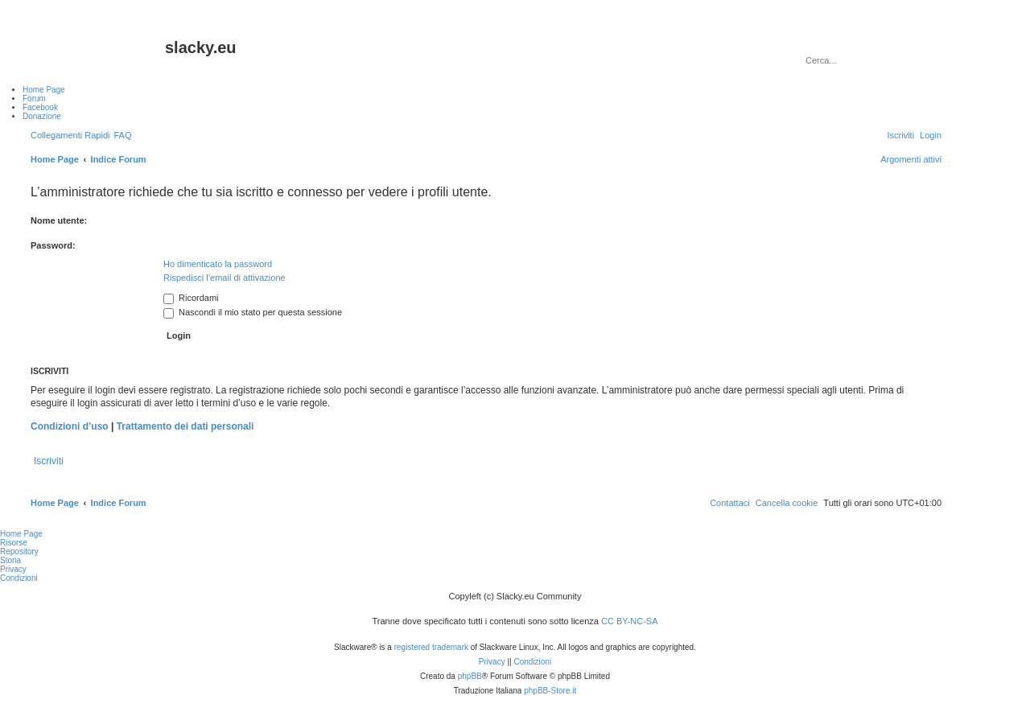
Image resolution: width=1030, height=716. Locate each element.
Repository (19, 551)
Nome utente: (59, 220)
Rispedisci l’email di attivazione (224, 277)
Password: (53, 245)
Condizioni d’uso (70, 426)
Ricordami (191, 297)
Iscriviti (49, 461)
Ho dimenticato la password (217, 264)
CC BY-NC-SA (629, 621)
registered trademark (431, 647)
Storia (10, 560)
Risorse (13, 542)
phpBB (470, 676)
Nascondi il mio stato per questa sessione (252, 312)
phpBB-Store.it (550, 690)
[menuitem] (122, 135)
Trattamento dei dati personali (185, 426)
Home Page (21, 533)
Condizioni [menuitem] (19, 578)
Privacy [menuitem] (13, 569)
